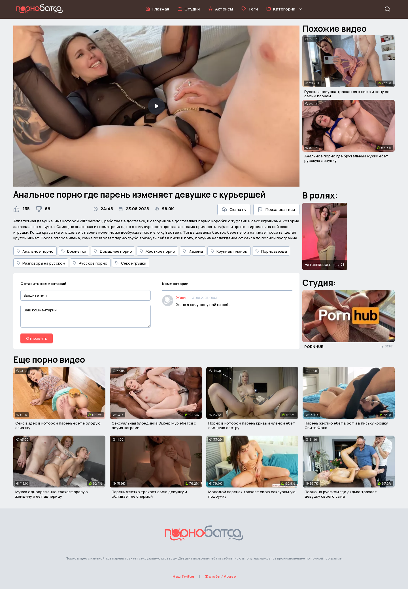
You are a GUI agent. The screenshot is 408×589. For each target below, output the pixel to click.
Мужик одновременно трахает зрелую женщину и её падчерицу (51, 494)
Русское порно (90, 263)
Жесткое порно (157, 251)
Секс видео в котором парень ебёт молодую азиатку (58, 425)
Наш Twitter (184, 576)
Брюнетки (73, 251)
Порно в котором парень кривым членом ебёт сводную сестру (251, 425)
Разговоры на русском (40, 263)
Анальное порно (35, 251)
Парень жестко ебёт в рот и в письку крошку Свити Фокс (346, 425)
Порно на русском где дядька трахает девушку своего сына (341, 494)
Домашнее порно (113, 251)
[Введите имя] (85, 295)
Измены (193, 251)
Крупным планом (229, 251)
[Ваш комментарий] (85, 316)
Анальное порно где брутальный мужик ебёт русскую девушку (346, 158)
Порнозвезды (271, 251)
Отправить (36, 338)
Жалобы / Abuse (220, 576)
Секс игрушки (130, 263)
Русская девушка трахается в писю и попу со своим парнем (347, 94)
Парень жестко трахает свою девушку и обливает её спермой (149, 494)
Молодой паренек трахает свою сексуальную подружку (252, 494)
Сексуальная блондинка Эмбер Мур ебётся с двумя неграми (154, 425)
